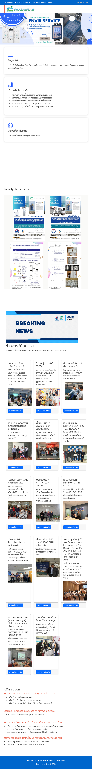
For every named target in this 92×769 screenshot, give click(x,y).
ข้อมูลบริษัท (13, 60)
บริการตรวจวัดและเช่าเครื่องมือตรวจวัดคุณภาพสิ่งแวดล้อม (33, 722)
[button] (7, 28)
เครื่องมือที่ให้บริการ (17, 131)
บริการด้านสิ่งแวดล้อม (18, 90)
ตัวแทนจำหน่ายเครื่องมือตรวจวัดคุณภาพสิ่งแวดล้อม (29, 711)
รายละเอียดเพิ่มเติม (15, 410)
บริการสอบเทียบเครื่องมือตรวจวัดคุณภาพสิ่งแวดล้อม (30, 693)
